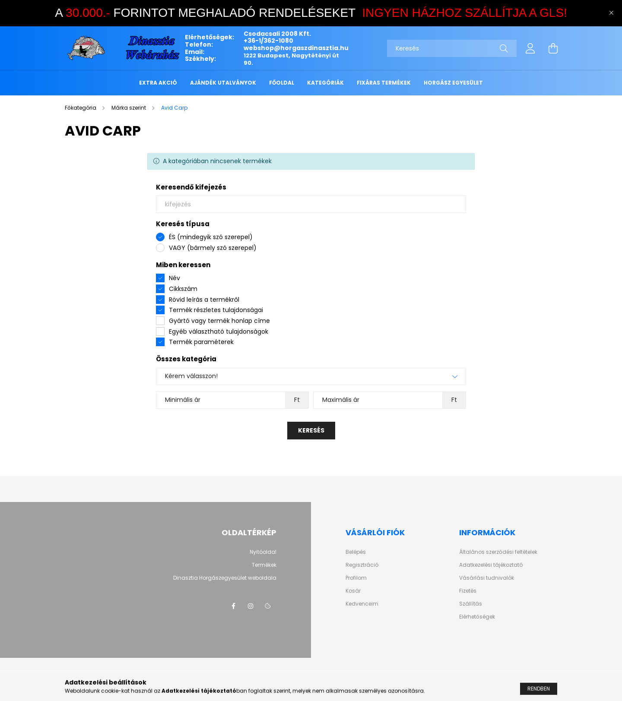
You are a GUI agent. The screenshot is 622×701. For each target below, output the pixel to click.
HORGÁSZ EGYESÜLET (453, 82)
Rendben (538, 692)
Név (174, 278)
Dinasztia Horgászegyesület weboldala (224, 578)
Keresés (311, 430)
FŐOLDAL (281, 82)
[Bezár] (611, 12)
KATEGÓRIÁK (325, 82)
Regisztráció (362, 565)
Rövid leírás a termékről (204, 299)
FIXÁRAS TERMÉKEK (384, 82)
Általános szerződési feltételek (498, 552)
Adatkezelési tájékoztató (491, 565)
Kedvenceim (362, 604)
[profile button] (530, 48)
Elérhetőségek (477, 617)
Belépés (356, 552)
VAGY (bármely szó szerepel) (213, 247)
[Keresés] (452, 48)
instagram (250, 606)
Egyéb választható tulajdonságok (218, 331)
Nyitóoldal (263, 552)
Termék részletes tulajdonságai (216, 310)
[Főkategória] (81, 107)
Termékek (264, 565)
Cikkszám (183, 288)
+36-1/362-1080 (268, 40)
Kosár (353, 591)
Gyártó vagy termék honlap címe (219, 320)
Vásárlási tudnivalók (486, 578)
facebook (233, 606)
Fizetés (467, 591)
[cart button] (553, 48)
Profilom (356, 578)
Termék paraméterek (201, 342)
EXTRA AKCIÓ (158, 82)
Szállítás (470, 604)
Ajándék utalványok (223, 82)
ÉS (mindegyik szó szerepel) (211, 237)
